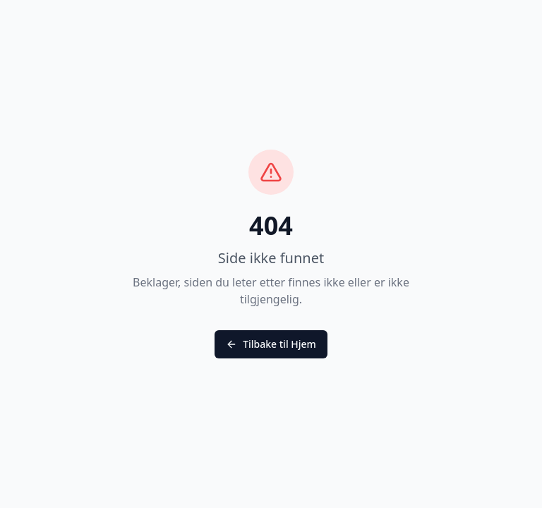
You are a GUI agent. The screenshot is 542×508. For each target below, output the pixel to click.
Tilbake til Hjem (271, 344)
